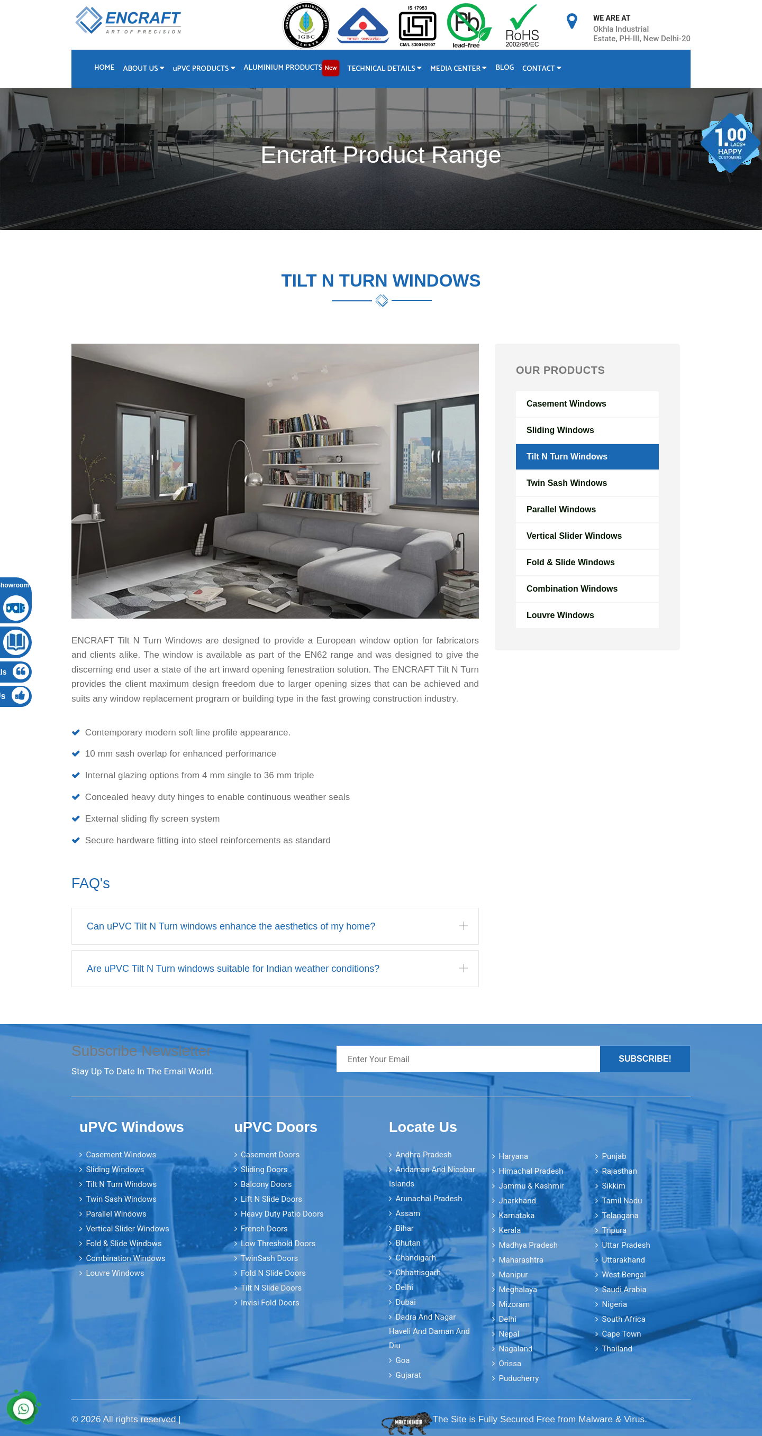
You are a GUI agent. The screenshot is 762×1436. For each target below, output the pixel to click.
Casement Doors (270, 1154)
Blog (505, 68)
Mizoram (514, 1304)
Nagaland (515, 1348)
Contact (543, 69)
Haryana (513, 1156)
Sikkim (613, 1185)
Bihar (404, 1228)
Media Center (459, 69)
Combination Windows (572, 588)
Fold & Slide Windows (571, 562)
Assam (407, 1213)
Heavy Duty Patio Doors (282, 1214)
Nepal (508, 1333)
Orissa (509, 1363)
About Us (144, 69)
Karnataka (516, 1215)
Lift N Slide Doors (271, 1199)
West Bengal (624, 1274)
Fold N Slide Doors (273, 1273)
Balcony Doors (266, 1184)
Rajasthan (619, 1170)
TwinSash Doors (269, 1258)
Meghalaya (517, 1289)
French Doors (264, 1229)
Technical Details (385, 69)
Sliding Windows (560, 430)
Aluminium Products (292, 68)
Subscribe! (645, 1058)
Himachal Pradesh (530, 1170)
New (331, 68)
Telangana (620, 1215)
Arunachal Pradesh (428, 1198)
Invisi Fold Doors (270, 1303)
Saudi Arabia (624, 1289)
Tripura (614, 1230)
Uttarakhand (623, 1259)
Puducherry (518, 1378)
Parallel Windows (561, 509)
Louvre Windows (560, 615)
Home (104, 68)
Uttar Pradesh (626, 1244)
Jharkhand (517, 1200)
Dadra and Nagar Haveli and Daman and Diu (429, 1331)
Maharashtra (520, 1259)
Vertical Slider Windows (574, 535)
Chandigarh (415, 1258)
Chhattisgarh (418, 1272)
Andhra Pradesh (423, 1154)
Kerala (509, 1230)
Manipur (513, 1274)
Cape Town (621, 1333)
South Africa (623, 1318)
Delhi (404, 1287)
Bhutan (407, 1243)
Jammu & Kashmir (531, 1185)
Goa (402, 1360)
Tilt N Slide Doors (271, 1288)
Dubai (405, 1302)
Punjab (614, 1156)
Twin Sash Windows (567, 482)
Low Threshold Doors (278, 1243)
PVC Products (204, 69)
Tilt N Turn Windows (567, 456)
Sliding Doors (264, 1169)
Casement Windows (566, 403)
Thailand (617, 1348)
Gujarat (408, 1375)
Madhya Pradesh (528, 1244)
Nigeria (614, 1304)
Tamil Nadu (622, 1200)
